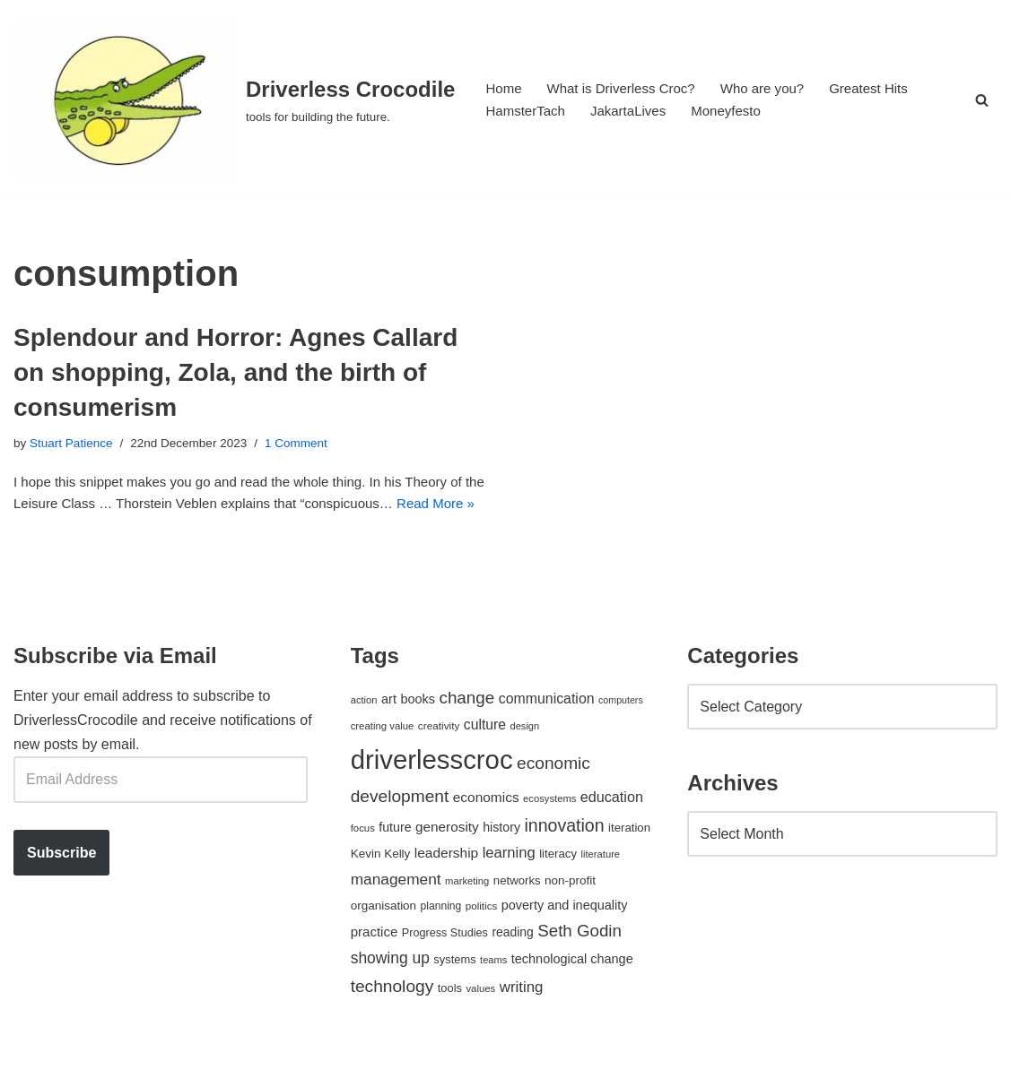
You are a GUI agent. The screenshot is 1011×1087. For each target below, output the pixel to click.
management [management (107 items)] (396, 911)
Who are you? (777, 88)
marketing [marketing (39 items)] (467, 913)
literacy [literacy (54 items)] (558, 886)
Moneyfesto (739, 111)
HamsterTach (527, 111)
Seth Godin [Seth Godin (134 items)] (579, 963)
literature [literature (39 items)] (600, 887)
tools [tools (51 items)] (450, 1020)
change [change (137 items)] (466, 729)
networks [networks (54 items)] (517, 912)
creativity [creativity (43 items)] (438, 757)
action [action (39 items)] (364, 732)
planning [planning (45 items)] (441, 939)
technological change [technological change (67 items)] (572, 992)
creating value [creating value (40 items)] (382, 758)
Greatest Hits (888, 88)
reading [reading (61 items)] (512, 965)
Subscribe (61, 885)
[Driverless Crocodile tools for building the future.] (234, 100)
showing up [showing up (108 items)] (390, 991)
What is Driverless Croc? (628, 88)
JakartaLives (636, 111)
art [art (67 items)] (389, 731)
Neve (30, 1064)
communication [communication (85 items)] (547, 730)
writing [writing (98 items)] (522, 1019)
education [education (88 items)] (611, 829)
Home (504, 88)
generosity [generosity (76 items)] (447, 859)
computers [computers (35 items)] (620, 732)
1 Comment (312, 444)
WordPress (173, 1064)
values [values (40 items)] (480, 1020)
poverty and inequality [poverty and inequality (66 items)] (564, 938)
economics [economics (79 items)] (486, 829)
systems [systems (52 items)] (454, 992)
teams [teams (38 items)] (493, 993)
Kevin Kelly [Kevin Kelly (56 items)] (381, 886)
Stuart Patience (74, 444)
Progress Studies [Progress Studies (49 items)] (445, 966)
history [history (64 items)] (501, 860)
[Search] (982, 100)
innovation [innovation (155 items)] (564, 858)
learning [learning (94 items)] (509, 885)
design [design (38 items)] (525, 758)
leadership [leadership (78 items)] (446, 885)
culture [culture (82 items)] (485, 756)
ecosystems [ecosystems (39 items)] (549, 830)
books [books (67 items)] (417, 731)
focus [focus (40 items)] (363, 861)
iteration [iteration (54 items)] (629, 860)
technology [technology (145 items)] (392, 1018)
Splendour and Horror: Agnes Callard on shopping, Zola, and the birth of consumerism (235, 372)
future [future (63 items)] (395, 860)
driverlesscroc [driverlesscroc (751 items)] (432, 792)
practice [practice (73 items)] (374, 964)
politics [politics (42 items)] (482, 939)
